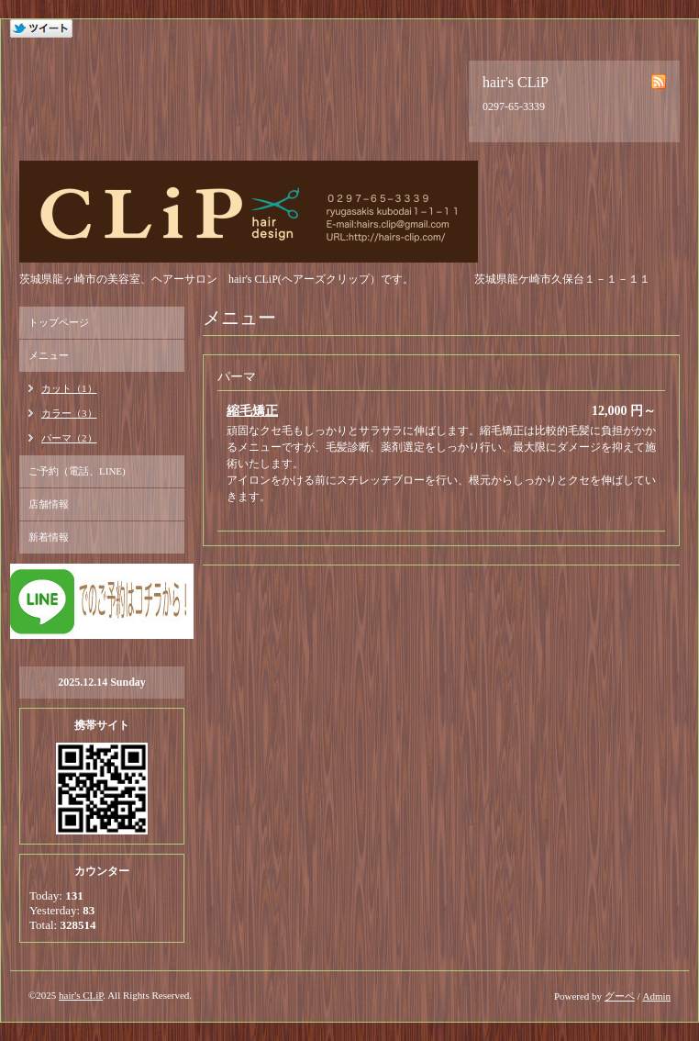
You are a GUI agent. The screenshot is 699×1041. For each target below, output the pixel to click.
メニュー (48, 355)
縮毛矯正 (252, 411)
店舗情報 (48, 503)
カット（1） (69, 388)
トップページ (58, 322)
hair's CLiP (81, 995)
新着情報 (48, 537)
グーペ (620, 996)
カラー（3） (69, 413)
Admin (656, 996)
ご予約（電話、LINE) (77, 470)
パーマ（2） (69, 437)
